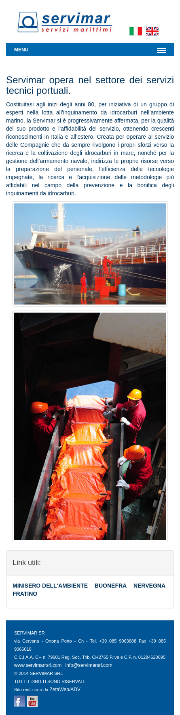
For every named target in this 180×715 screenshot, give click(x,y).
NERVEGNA (149, 585)
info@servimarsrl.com (89, 665)
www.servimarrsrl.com (37, 665)
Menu (21, 50)
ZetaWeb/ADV (64, 689)
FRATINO (25, 593)
